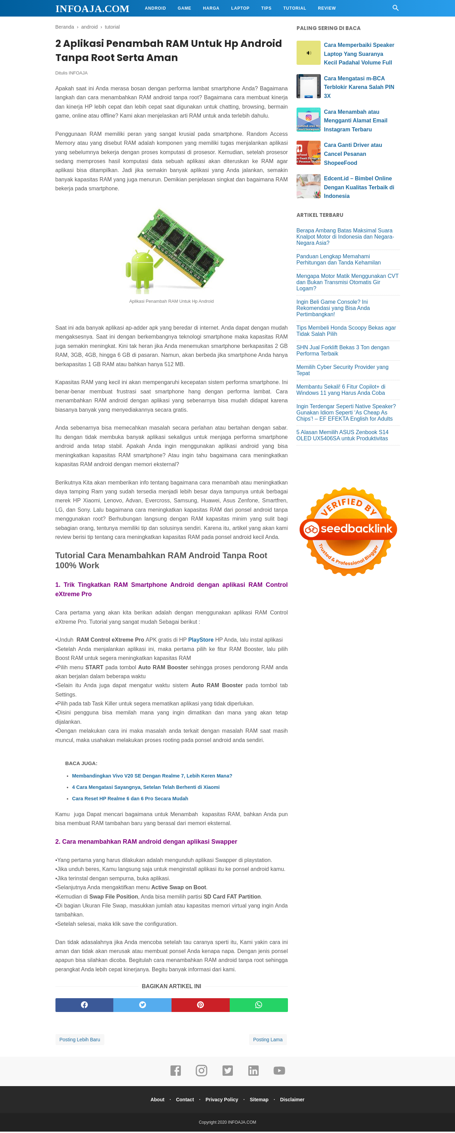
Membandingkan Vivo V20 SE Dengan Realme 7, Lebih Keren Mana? (152, 777)
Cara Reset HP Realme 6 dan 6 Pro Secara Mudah (130, 800)
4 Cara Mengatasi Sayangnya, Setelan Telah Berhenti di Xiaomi (145, 788)
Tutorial (294, 8)
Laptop (240, 8)
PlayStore (201, 641)
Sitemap (260, 1101)
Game (184, 8)
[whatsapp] (259, 1006)
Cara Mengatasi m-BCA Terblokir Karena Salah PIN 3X (359, 87)
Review (327, 8)
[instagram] (201, 1076)
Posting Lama (268, 1041)
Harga (211, 8)
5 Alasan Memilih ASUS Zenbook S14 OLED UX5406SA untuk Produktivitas (343, 435)
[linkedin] (253, 1076)
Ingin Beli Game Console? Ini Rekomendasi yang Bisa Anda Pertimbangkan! (333, 308)
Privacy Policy (222, 1101)
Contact (184, 1101)
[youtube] (279, 1076)
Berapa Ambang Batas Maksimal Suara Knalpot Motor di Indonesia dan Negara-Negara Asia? (345, 237)
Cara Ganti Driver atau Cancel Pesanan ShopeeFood (353, 154)
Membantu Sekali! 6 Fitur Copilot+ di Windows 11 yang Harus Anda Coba (341, 390)
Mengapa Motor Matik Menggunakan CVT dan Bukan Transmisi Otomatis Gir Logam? (348, 282)
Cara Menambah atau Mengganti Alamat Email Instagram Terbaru (355, 120)
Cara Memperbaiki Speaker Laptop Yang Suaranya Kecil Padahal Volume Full (359, 54)
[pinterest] (201, 1006)
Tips (266, 8)
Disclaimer (295, 1101)
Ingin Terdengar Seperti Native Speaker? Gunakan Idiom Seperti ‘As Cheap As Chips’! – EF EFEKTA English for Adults (346, 412)
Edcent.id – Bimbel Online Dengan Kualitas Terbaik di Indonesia (359, 187)
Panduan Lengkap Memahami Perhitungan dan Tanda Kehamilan (339, 259)
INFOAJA (78, 74)
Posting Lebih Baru (80, 1041)
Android (155, 8)
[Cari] (396, 9)
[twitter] (142, 1006)
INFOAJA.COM (92, 8)
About (155, 1101)
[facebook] (84, 1006)
